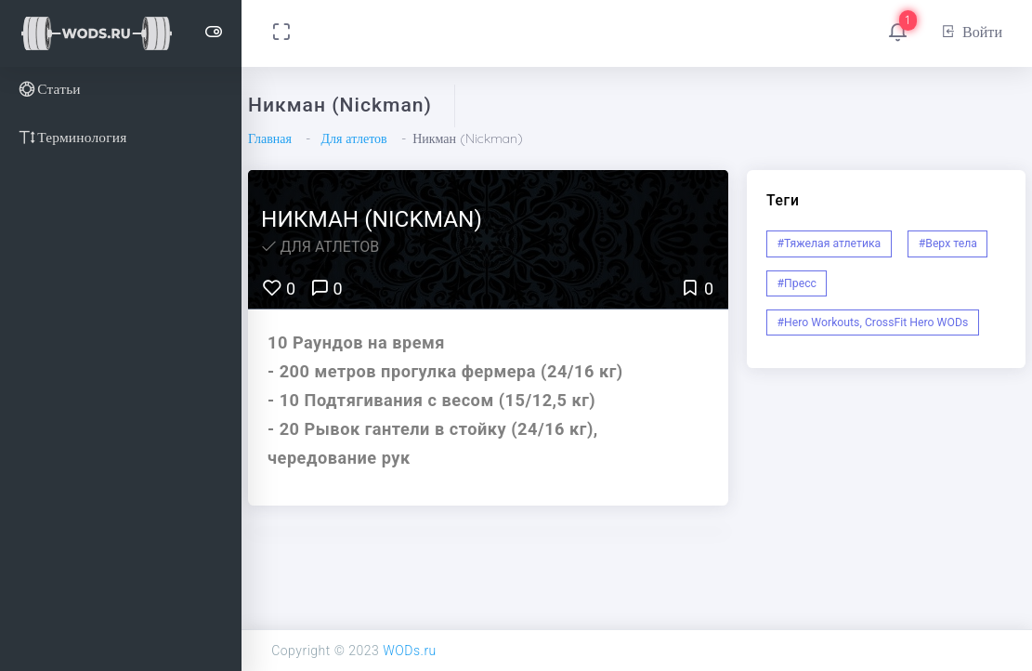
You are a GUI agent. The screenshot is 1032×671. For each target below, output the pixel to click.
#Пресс (796, 283)
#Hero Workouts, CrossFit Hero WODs (873, 322)
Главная (270, 138)
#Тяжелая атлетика (829, 243)
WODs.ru (410, 650)
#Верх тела (948, 243)
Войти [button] (971, 31)
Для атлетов (353, 138)
